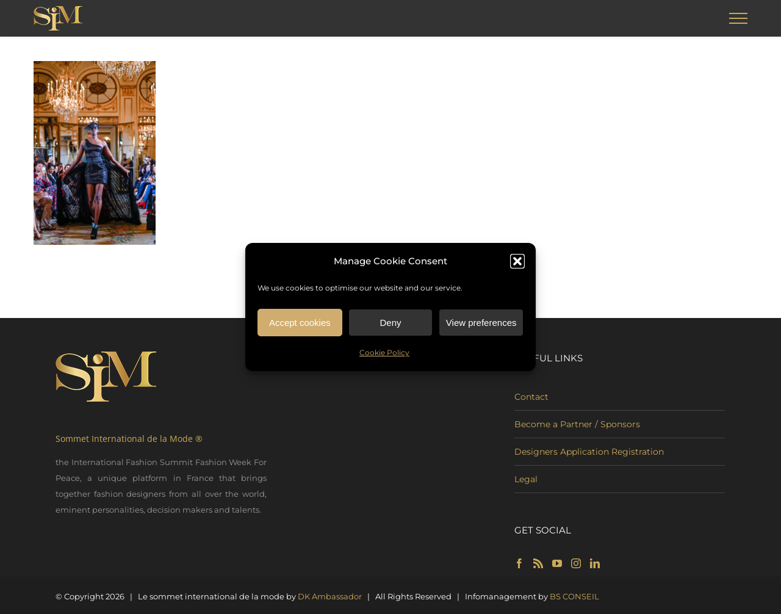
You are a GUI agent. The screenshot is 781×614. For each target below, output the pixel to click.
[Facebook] (519, 563)
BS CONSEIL (574, 596)
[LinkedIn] (595, 563)
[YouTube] (557, 563)
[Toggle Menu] (738, 18)
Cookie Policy (384, 354)
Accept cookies (300, 324)
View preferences (481, 324)
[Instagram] (576, 563)
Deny (390, 324)
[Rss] (538, 563)
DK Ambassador (330, 596)
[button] (517, 263)
